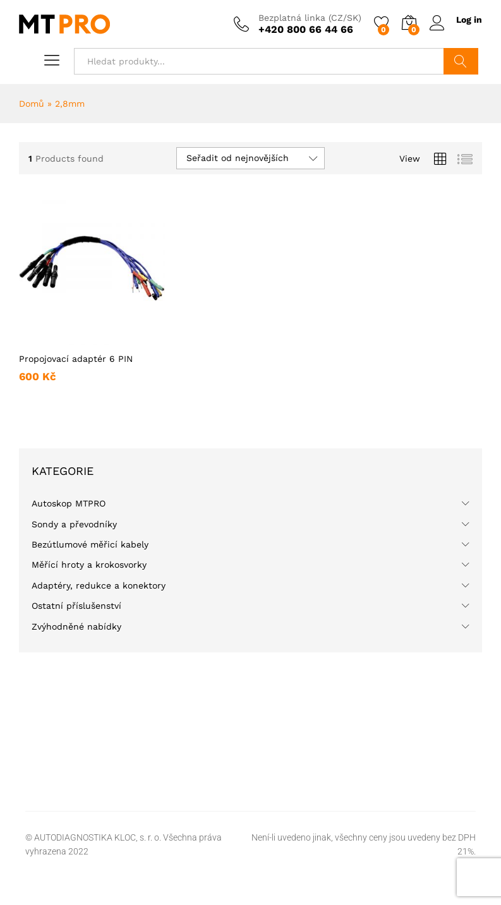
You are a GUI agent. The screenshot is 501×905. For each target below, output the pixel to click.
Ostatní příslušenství (76, 606)
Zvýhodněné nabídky (76, 626)
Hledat (461, 61)
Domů (31, 104)
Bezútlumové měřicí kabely (90, 544)
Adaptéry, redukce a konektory (99, 585)
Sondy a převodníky (74, 524)
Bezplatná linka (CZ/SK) (309, 18)
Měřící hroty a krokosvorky (89, 565)
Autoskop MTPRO (69, 503)
